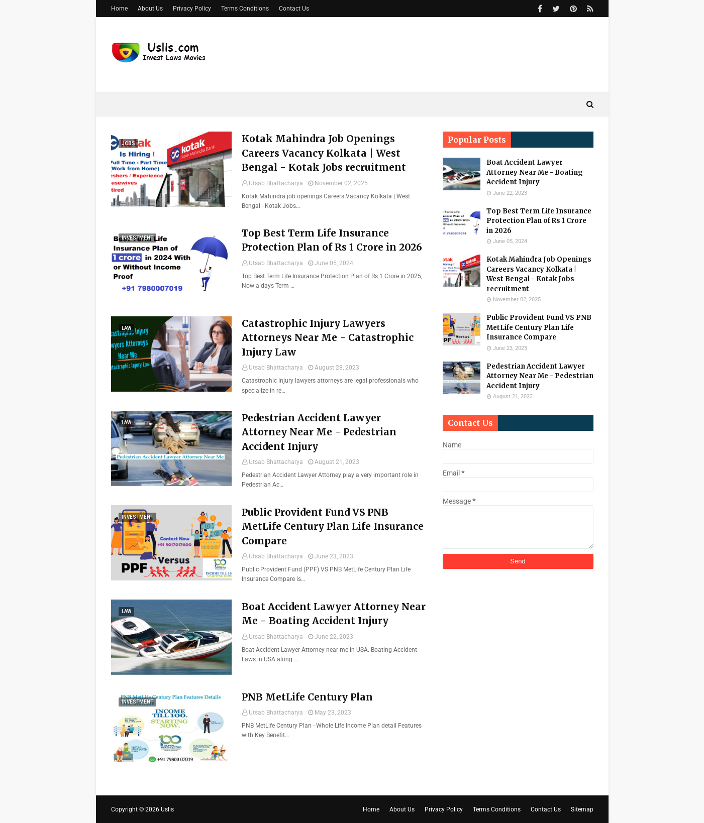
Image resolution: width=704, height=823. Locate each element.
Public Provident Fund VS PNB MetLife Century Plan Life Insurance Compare (333, 526)
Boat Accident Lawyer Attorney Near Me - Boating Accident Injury (334, 614)
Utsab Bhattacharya (276, 183)
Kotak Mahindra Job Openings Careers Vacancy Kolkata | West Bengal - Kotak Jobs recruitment (324, 153)
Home (119, 8)
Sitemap (582, 809)
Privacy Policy (192, 8)
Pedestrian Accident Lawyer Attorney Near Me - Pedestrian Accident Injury (319, 432)
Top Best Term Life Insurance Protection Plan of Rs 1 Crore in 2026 (332, 240)
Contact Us (294, 8)
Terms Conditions (245, 8)
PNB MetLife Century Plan (307, 697)
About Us (150, 8)
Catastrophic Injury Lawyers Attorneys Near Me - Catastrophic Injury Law (328, 337)
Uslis (167, 809)
